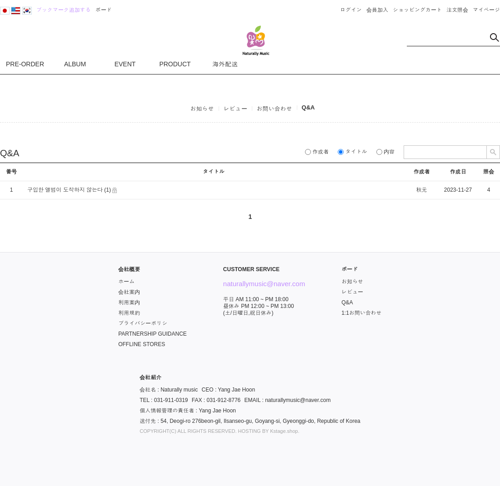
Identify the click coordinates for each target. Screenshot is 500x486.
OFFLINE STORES (141, 344)
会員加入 (377, 10)
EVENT (125, 64)
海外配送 (225, 64)
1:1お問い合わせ (361, 313)
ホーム (126, 281)
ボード (103, 10)
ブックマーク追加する (63, 10)
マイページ (486, 10)
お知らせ (202, 108)
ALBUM (75, 64)
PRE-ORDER (25, 64)
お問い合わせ (274, 108)
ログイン (351, 10)
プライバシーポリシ (142, 323)
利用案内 (129, 302)
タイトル (352, 152)
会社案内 (129, 292)
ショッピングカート (417, 10)
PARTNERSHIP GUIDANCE (152, 334)
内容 (385, 152)
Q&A (308, 107)
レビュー (235, 108)
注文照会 (457, 10)
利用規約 (129, 313)
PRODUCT (174, 64)
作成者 (317, 152)
